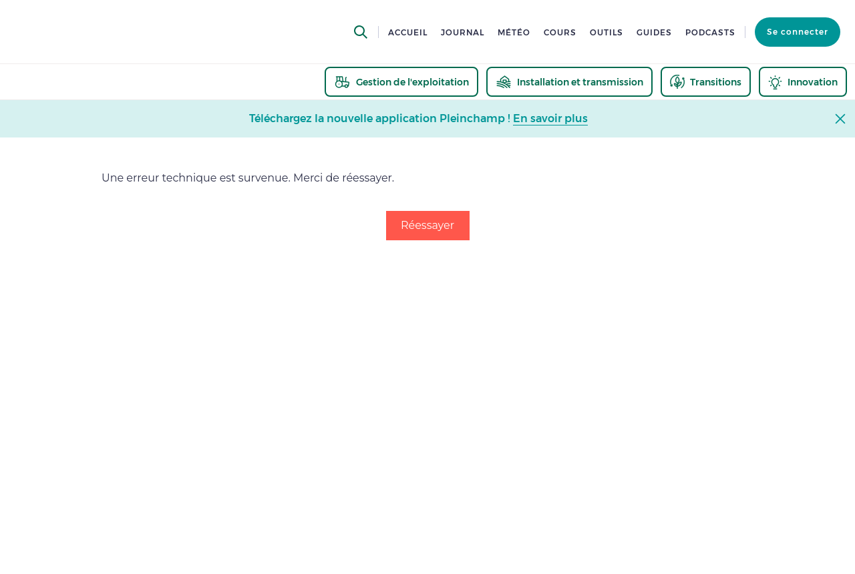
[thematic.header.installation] (569, 82)
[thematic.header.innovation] (803, 82)
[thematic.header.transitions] (706, 82)
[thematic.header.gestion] (401, 82)
